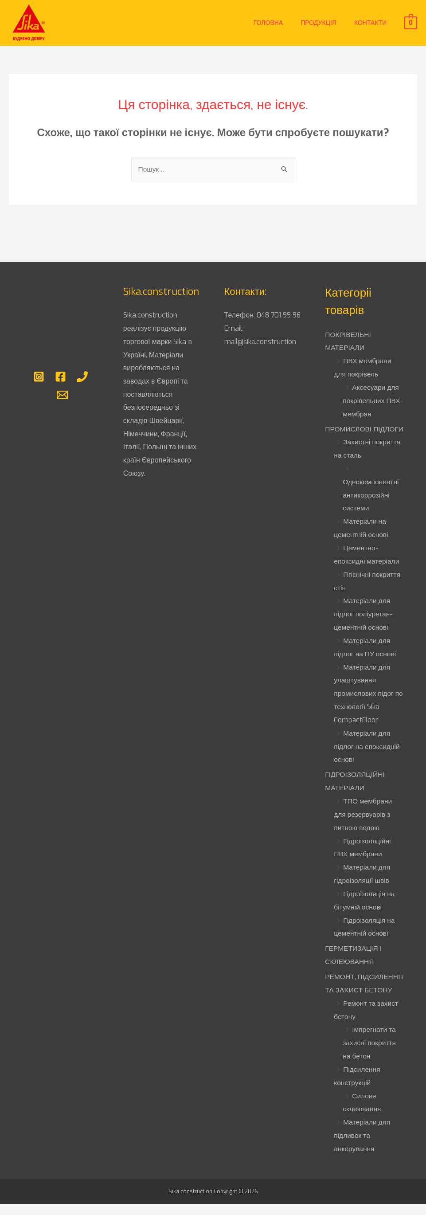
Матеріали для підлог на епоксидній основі (368, 757)
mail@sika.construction (261, 355)
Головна (268, 23)
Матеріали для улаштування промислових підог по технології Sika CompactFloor (364, 705)
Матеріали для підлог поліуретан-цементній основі (364, 625)
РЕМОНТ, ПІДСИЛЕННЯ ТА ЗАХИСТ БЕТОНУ (354, 1000)
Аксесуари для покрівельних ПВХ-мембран (371, 400)
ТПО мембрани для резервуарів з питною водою (363, 825)
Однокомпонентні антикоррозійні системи (371, 507)
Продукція (318, 23)
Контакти (370, 23)
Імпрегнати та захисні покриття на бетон (370, 1066)
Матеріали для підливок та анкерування (362, 1158)
